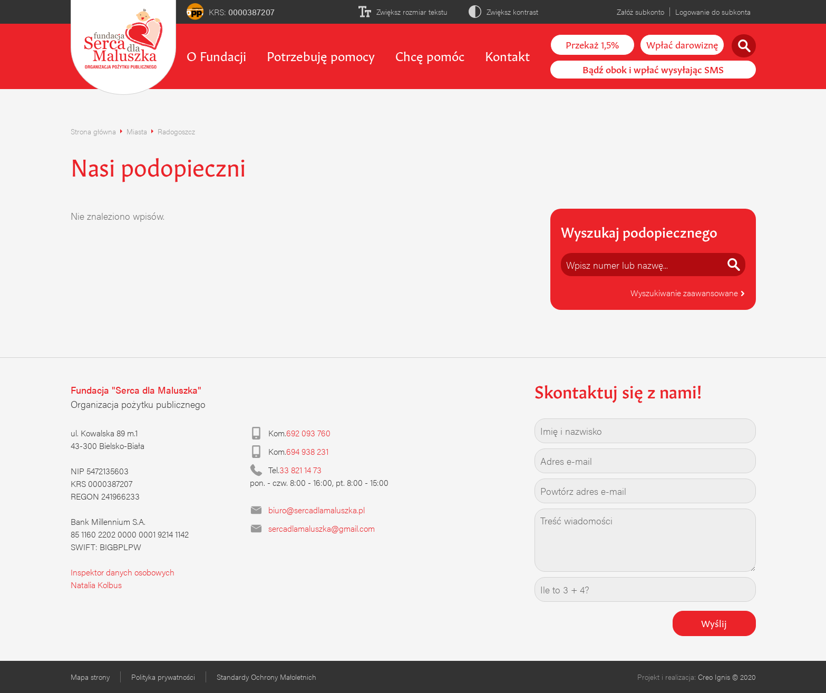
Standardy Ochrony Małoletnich (266, 676)
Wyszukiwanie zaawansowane (687, 293)
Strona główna (93, 131)
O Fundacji (216, 55)
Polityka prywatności (163, 676)
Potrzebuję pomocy (321, 55)
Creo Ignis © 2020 (727, 676)
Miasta (137, 131)
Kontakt (507, 55)
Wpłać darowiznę (682, 44)
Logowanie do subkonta (713, 11)
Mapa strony (90, 676)
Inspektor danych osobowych (122, 572)
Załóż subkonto (640, 11)
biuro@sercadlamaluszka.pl (316, 510)
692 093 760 (308, 433)
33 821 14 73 (300, 470)
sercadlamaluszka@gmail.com (321, 528)
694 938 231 (307, 451)
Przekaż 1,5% (592, 44)
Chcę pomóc (429, 55)
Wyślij (714, 622)
